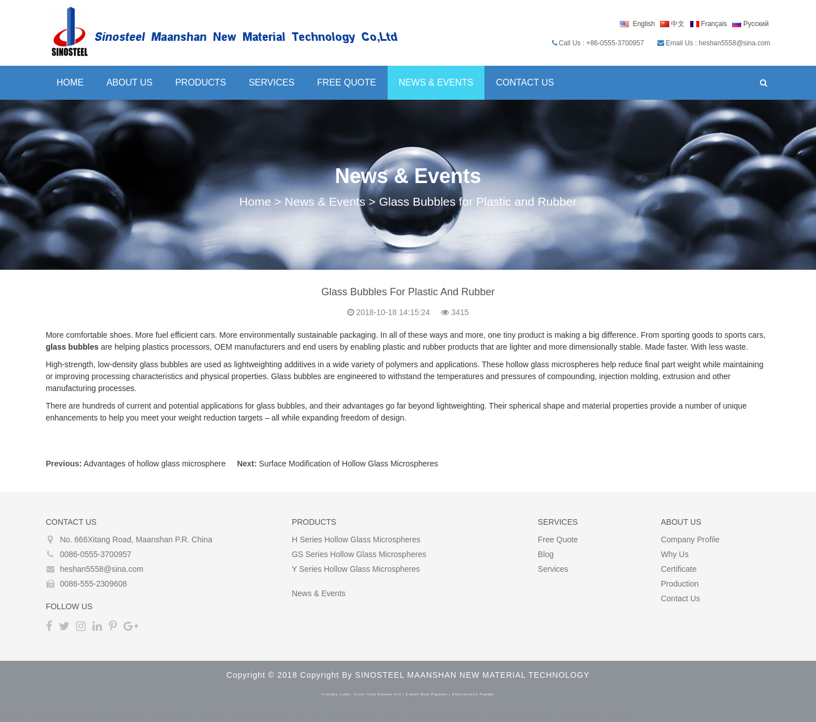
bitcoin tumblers (408, 716)
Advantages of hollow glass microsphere (154, 463)
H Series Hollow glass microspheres (356, 539)
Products (200, 82)
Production (680, 583)
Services (271, 82)
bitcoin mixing (192, 716)
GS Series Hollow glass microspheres (359, 554)
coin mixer (308, 716)
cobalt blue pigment (427, 694)
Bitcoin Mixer (79, 716)
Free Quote (346, 82)
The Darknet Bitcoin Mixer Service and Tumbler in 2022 (535, 716)
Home (69, 82)
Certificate (679, 569)
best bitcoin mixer (135, 716)
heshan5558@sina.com (101, 569)
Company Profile (690, 539)
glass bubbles (71, 346)
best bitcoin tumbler (253, 716)
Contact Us (525, 82)
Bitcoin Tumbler (27, 716)
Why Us (675, 554)
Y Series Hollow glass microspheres (356, 569)
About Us (129, 82)
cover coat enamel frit (378, 694)
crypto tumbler (353, 716)
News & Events (435, 82)
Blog (546, 554)
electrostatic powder (473, 694)
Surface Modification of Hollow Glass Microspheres (347, 463)
